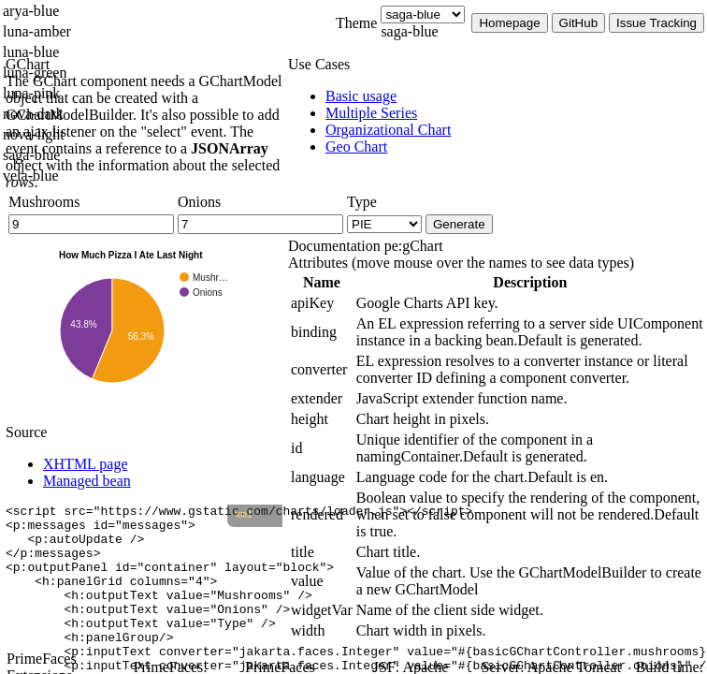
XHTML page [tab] (85, 464)
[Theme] (423, 14)
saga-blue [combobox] (409, 31)
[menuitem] (516, 96)
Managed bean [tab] (87, 481)
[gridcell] (322, 303)
